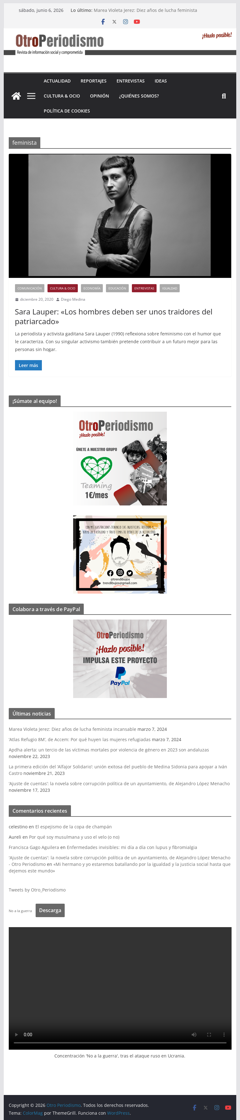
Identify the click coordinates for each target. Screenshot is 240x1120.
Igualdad (169, 288)
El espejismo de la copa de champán (73, 827)
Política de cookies (67, 111)
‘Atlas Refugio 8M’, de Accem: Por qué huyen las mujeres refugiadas (80, 739)
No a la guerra (20, 910)
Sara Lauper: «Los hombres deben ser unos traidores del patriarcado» (113, 316)
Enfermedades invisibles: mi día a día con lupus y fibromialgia (132, 847)
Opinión (99, 96)
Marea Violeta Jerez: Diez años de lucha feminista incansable (72, 729)
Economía (91, 288)
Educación (117, 288)
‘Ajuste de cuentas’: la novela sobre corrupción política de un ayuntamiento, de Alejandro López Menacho (119, 783)
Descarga (50, 910)
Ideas (161, 81)
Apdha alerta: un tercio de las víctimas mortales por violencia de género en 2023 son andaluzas (109, 750)
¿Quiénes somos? (139, 96)
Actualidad (57, 81)
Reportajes (94, 81)
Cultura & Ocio (62, 96)
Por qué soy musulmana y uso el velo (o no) (74, 837)
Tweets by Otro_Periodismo (37, 890)
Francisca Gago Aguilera (34, 847)
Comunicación (30, 288)
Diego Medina (73, 299)
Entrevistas (131, 81)
